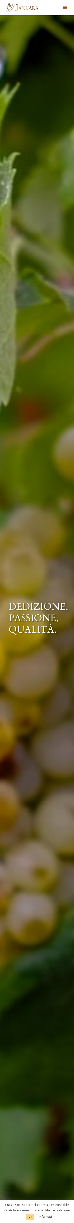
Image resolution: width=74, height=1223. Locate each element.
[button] (65, 10)
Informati (45, 1216)
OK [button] (30, 1216)
